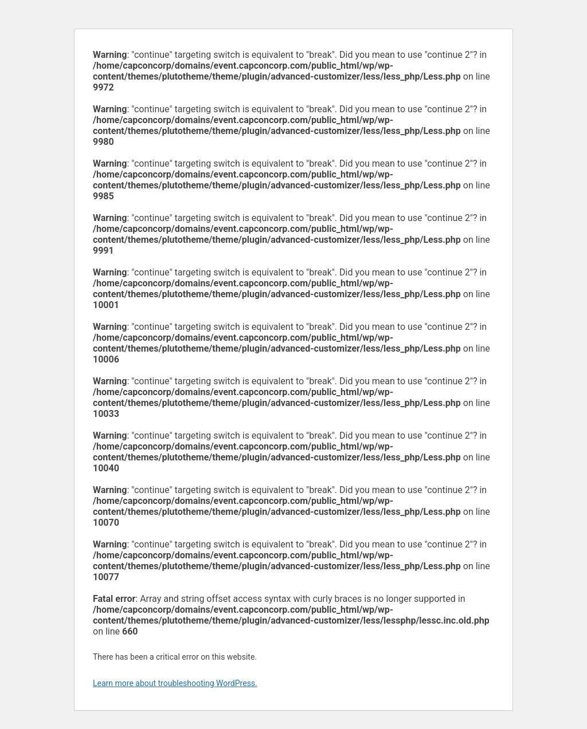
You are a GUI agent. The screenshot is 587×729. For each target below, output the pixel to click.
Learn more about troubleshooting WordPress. (175, 683)
